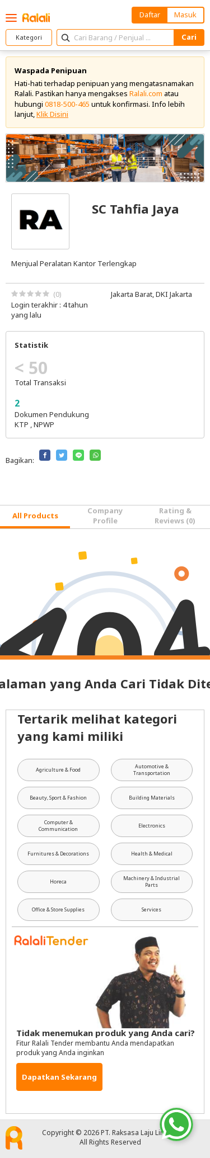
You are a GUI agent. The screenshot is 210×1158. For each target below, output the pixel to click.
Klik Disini (52, 114)
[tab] (35, 516)
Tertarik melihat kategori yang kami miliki (97, 727)
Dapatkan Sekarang (59, 1077)
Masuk (185, 15)
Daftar (149, 15)
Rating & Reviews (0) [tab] (175, 515)
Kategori (29, 37)
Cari (189, 37)
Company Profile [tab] (105, 515)
